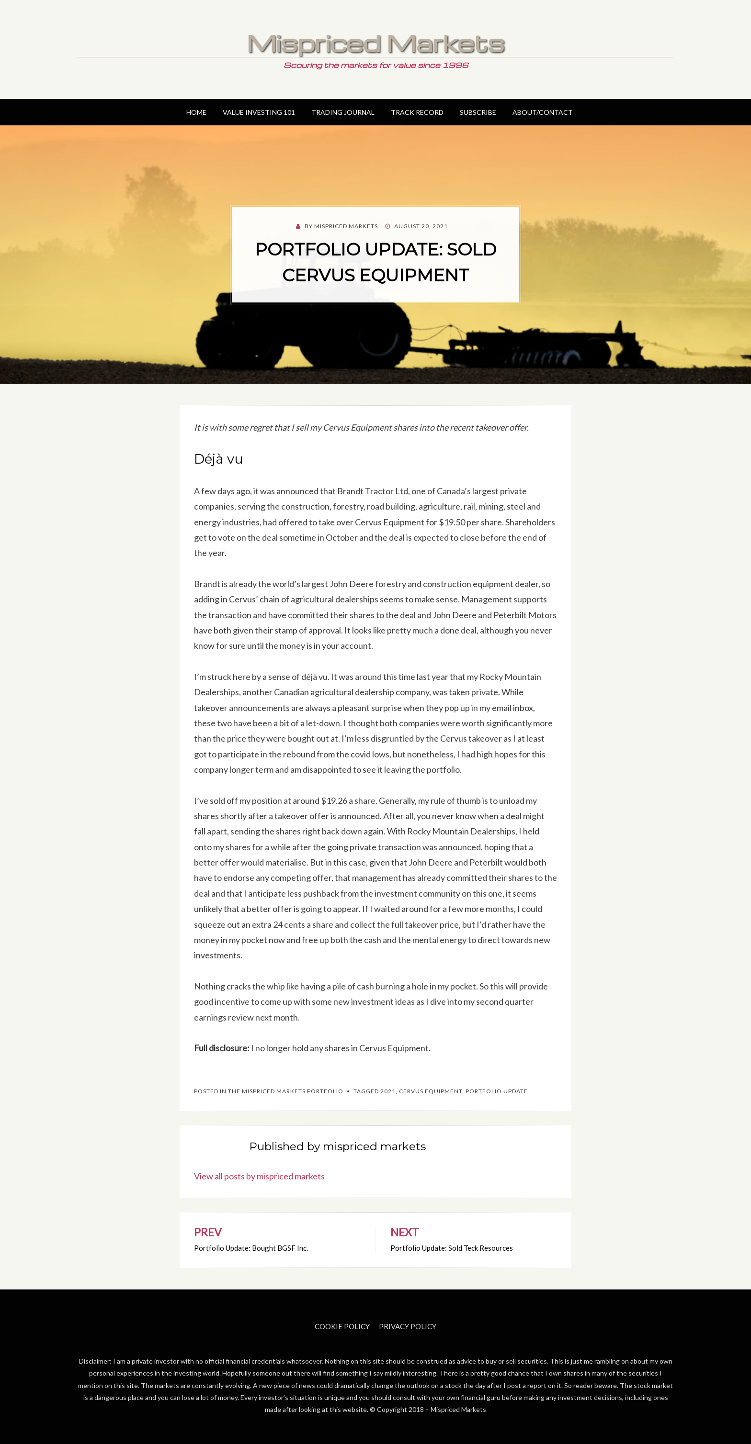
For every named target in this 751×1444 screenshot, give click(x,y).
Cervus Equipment (430, 1091)
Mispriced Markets (375, 42)
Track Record (417, 112)
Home (196, 112)
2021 (388, 1091)
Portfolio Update (497, 1091)
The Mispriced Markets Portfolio (285, 1091)
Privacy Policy (407, 1326)
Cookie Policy (342, 1326)
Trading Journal (343, 112)
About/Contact (542, 112)
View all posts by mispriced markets (259, 1176)
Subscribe (478, 112)
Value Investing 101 (259, 112)
